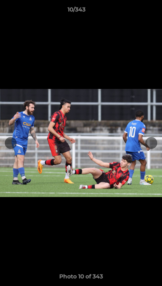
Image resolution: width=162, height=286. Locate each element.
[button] (133, 11)
